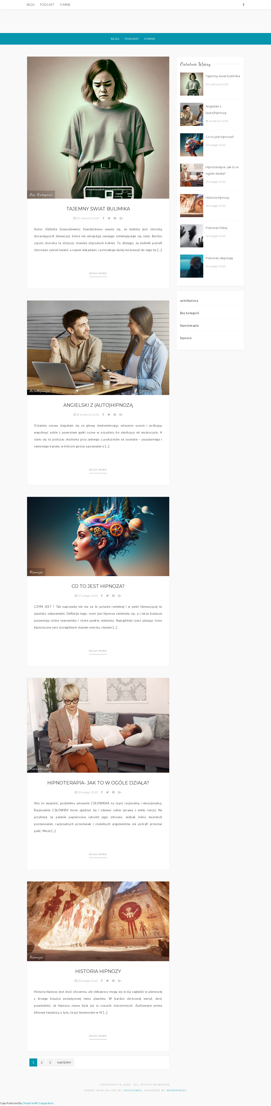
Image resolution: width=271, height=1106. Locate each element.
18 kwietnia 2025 (87, 414)
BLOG (31, 4)
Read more (98, 273)
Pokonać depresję (219, 258)
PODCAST (47, 4)
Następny (64, 1062)
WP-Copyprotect (43, 1103)
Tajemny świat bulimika (98, 209)
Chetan (26, 1103)
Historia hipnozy (98, 971)
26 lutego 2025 (86, 792)
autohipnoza (39, 391)
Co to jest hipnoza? (98, 586)
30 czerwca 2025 (86, 218)
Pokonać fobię (216, 228)
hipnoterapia (40, 768)
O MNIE (65, 4)
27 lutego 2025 (86, 595)
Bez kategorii (41, 194)
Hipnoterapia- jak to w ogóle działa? (98, 783)
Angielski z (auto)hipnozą (98, 405)
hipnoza (36, 572)
